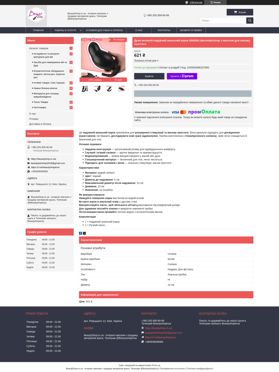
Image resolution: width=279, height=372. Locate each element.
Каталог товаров (38, 48)
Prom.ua (156, 365)
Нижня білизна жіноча (45, 88)
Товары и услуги (65, 30)
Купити (149, 76)
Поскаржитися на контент (172, 368)
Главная (38, 30)
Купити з (181, 76)
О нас (139, 30)
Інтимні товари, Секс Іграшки (49, 82)
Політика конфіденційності (200, 368)
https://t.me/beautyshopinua (45, 167)
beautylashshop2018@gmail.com (48, 163)
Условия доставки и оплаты (104, 30)
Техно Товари (41, 102)
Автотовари (40, 107)
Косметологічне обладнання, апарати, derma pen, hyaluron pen (49, 74)
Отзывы (33, 118)
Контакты (164, 30)
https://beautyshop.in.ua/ (43, 159)
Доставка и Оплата (40, 124)
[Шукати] (249, 20)
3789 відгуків (196, 2)
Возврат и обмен (191, 30)
